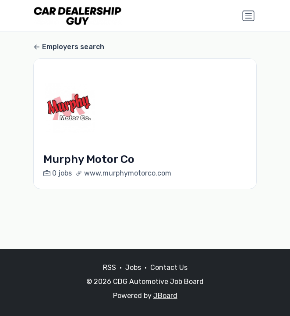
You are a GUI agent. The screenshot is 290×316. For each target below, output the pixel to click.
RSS (109, 267)
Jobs (133, 267)
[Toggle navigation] (248, 15)
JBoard (165, 295)
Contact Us (168, 267)
